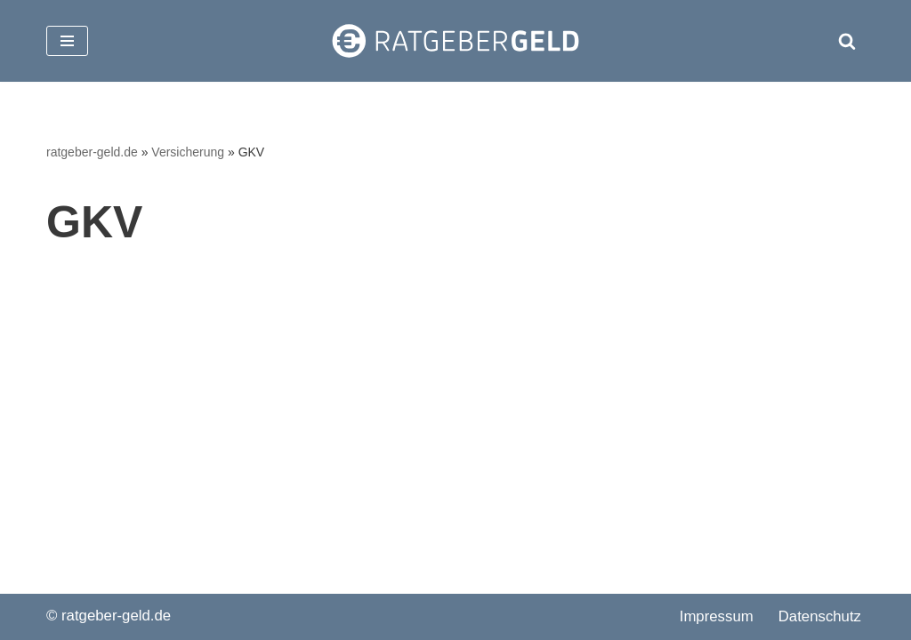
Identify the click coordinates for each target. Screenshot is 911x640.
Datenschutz (819, 616)
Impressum (717, 616)
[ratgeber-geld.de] (455, 41)
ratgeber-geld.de (92, 152)
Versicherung (187, 152)
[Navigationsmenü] (67, 41)
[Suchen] (847, 41)
